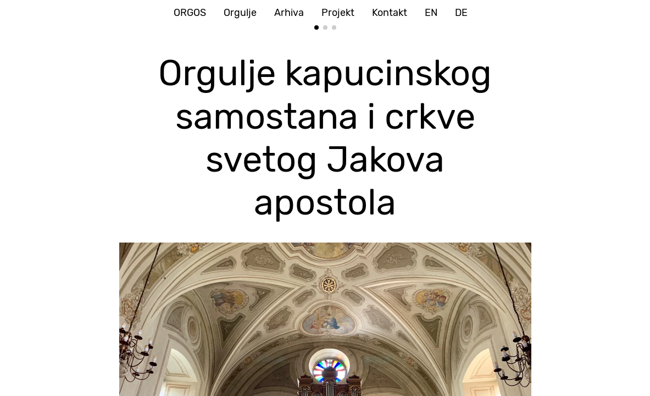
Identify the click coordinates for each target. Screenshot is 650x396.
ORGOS (190, 13)
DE (461, 13)
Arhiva (289, 13)
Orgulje (240, 13)
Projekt (337, 13)
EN (431, 13)
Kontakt (389, 13)
